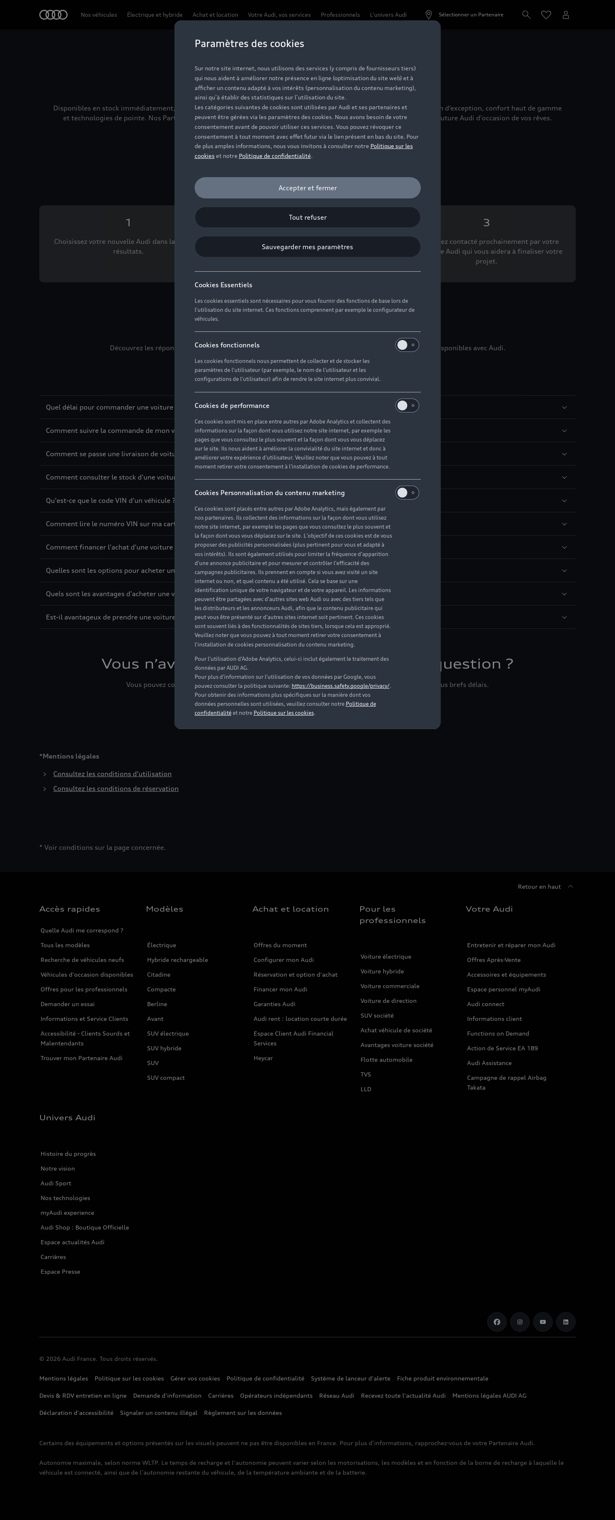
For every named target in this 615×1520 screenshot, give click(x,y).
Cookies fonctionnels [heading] (307, 345)
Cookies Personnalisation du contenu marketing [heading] (307, 493)
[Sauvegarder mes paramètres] (308, 246)
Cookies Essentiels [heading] (223, 285)
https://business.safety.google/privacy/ (341, 685)
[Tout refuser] (308, 217)
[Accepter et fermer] (308, 187)
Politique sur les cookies (284, 712)
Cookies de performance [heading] (307, 405)
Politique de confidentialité (275, 155)
